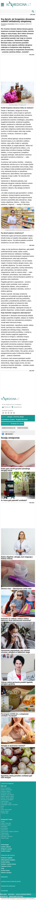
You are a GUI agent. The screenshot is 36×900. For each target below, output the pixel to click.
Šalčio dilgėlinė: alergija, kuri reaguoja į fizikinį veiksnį (17, 558)
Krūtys (2, 806)
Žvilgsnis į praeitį (6, 849)
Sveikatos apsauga (8, 886)
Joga (2, 868)
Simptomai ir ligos (6, 819)
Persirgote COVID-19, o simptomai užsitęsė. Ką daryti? (14, 715)
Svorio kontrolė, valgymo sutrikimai (9, 831)
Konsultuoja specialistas (11, 881)
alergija (9, 417)
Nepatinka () (18, 407)
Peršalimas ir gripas (6, 825)
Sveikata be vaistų (17, 423)
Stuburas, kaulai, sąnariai (7, 798)
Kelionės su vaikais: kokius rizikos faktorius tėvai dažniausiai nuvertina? (16, 619)
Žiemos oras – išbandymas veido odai (16, 589)
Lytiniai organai (5, 801)
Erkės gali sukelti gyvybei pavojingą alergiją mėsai (15, 469)
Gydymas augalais (7, 857)
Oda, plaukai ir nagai (6, 803)
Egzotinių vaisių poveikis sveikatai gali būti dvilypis (16, 776)
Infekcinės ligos (5, 838)
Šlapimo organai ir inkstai (7, 796)
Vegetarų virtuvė (6, 866)
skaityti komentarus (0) (8, 428)
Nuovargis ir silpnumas (6, 836)
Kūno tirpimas (4, 828)
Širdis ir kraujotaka (5, 788)
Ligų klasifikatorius (23, 894)
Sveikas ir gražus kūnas (8, 864)
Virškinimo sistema (5, 791)
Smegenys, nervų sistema (7, 794)
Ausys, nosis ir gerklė (6, 809)
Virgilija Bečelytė (22, 419)
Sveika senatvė (5, 851)
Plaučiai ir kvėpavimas (6, 789)
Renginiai (4, 877)
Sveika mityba (5, 862)
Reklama (32, 14)
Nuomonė (4, 890)
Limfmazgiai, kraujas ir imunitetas (9, 804)
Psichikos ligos (4, 813)
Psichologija (5, 844)
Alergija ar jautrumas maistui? (13, 746)
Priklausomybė (4, 833)
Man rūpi (3, 786)
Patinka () (7, 407)
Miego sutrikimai (5, 834)
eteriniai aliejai (18, 417)
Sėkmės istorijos (6, 872)
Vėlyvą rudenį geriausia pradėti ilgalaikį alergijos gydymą (17, 683)
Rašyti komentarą (22, 428)
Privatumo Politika (16, 896)
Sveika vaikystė (6, 847)
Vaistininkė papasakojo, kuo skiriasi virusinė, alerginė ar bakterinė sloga (15, 651)
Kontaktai (4, 896)
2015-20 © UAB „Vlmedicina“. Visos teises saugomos (14, 898)
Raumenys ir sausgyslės (7, 799)
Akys (2, 808)
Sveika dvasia (5, 870)
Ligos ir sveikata (7, 783)
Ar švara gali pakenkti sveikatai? (14, 500)
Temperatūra (4, 826)
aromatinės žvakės (8, 419)
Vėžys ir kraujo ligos (6, 823)
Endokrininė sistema (6, 793)
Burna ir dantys (5, 811)
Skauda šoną (4, 830)
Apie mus (11, 894)
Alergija (3, 821)
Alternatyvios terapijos (8, 860)
